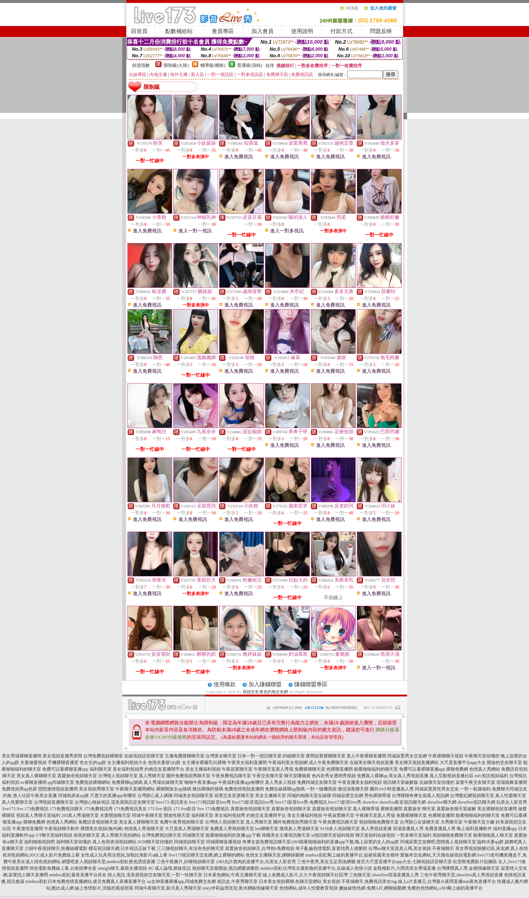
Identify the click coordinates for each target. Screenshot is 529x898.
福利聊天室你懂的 (73, 841)
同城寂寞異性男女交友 (437, 789)
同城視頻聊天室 (189, 841)
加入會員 (262, 31)
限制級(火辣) (176, 65)
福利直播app (505, 828)
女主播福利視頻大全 (127, 762)
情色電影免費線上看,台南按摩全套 (63, 868)
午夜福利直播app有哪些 (241, 782)
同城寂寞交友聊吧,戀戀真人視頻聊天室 (438, 841)
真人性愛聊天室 (510, 795)
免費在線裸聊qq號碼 (285, 789)
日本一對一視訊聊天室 (260, 755)
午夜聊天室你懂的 (482, 755)
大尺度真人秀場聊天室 (187, 828)
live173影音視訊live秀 (253, 802)
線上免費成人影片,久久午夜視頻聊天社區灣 (305, 874)
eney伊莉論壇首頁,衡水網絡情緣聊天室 (240, 888)
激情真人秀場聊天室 (299, 828)
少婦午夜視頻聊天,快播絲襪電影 (56, 848)
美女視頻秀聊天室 (96, 789)
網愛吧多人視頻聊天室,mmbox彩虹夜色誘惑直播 (109, 861)
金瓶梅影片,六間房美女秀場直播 (404, 868)
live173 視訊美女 (172, 802)
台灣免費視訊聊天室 (161, 835)
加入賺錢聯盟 (265, 684)
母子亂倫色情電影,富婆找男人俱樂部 (331, 848)
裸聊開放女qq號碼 (173, 789)
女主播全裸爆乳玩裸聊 (204, 762)
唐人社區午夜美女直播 (35, 795)
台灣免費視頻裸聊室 (103, 755)
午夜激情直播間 (27, 828)
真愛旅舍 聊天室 (419, 808)
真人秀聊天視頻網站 (121, 835)
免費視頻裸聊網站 (92, 782)
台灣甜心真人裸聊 (155, 795)
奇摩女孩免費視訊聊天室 (266, 841)
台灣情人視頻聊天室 (118, 775)
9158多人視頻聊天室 (340, 828)
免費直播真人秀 (440, 828)
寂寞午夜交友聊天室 (475, 782)
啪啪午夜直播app (200, 782)
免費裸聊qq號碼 (127, 782)
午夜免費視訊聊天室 (231, 775)
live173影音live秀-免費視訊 (301, 802)
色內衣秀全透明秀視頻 (334, 775)
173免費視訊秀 (98, 808)
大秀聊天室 (452, 822)
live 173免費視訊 (33, 808)
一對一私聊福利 (475, 789)
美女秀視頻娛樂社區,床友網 (482, 848)
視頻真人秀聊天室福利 (38, 815)
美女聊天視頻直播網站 (417, 762)
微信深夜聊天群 (353, 789)
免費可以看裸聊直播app (65, 769)
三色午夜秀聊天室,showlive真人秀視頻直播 (461, 874)
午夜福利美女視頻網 (288, 762)
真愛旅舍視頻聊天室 (77, 775)
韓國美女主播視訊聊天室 (286, 835)
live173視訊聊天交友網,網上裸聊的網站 (206, 855)
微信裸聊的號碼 (207, 789)
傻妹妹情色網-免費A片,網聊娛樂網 (372, 888)
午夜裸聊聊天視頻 (445, 755)
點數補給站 (179, 31)
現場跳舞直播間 (511, 782)
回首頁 (139, 31)
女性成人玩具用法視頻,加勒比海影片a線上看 (124, 855)
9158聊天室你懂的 (155, 841)
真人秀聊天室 (152, 775)
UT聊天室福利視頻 (54, 835)
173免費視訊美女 (130, 808)
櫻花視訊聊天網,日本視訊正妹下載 (122, 848)
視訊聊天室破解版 (400, 782)
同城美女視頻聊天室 (193, 795)
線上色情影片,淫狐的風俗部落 (104, 888)
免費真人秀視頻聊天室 (232, 828)
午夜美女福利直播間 (247, 762)
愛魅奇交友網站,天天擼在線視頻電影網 (438, 855)
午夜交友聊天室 (267, 775)
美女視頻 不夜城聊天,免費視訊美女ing (359, 881)
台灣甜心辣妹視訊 (92, 802)
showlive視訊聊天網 (476, 802)
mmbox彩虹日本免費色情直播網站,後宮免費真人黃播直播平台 (85, 881)
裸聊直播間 (391, 808)
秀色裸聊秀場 (377, 795)
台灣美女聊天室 (221, 755)
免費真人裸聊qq (372, 775)
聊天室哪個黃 (297, 775)
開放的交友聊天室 (504, 762)
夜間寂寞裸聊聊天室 (325, 755)
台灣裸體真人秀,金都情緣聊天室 (468, 868)
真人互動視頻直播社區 (452, 775)
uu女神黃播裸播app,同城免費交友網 (181, 881)
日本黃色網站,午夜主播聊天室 (232, 874)
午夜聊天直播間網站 (135, 789)
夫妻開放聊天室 (115, 815)
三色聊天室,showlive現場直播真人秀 (384, 874)
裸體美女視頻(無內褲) (101, 828)
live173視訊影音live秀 (210, 802)
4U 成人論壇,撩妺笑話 (169, 868)
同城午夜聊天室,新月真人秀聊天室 (168, 888)
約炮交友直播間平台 (164, 769)
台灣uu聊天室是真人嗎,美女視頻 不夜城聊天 (411, 848)
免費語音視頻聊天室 (98, 822)
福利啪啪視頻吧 (39, 841)
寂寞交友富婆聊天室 (234, 795)
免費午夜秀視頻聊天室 (182, 822)
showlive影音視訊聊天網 (402, 802)
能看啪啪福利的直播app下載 (233, 835)
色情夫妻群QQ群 (164, 762)
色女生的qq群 (93, 762)
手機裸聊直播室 (63, 762)
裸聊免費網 (457, 769)
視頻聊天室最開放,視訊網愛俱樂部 (225, 868)
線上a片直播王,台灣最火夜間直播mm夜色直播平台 (447, 881)
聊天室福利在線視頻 (375, 835)
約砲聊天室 (294, 755)
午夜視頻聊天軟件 (61, 828)
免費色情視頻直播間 (244, 789)
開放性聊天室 (177, 815)
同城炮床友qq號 (73, 795)
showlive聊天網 (441, 802)
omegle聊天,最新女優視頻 (122, 868)
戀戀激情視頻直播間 (58, 789)
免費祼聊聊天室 (309, 769)
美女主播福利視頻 (203, 769)
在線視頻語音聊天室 (144, 755)
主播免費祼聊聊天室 (184, 755)
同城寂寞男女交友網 (407, 755)
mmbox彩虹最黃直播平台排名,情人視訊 (87, 874)
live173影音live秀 (344, 802)
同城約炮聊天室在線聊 (309, 795)
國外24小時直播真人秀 (392, 789)
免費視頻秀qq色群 (19, 789)
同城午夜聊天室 (147, 815)
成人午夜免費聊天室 (328, 762)
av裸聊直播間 (34, 782)
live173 (9, 808)
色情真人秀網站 (484, 769)
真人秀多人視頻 (280, 782)
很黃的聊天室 (86, 835)
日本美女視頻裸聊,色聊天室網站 (290, 881)
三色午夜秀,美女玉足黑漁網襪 (326, 861)
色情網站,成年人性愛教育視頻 (308, 888)
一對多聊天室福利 (413, 835)
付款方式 (341, 31)
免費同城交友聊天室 (317, 782)
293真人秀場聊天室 (80, 815)
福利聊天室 (101, 769)
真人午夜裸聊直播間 (366, 755)
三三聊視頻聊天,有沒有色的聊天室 (190, 848)
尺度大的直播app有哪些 (113, 795)
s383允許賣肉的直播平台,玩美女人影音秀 (256, 861)
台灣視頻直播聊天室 (53, 802)
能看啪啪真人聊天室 (493, 835)
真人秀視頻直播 (376, 828)
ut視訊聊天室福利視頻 (332, 835)
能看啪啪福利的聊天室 (376, 769)
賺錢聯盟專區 (310, 684)
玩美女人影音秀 (511, 802)
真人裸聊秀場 (366, 808)
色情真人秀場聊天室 (144, 828)
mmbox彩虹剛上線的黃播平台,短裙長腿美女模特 (352, 855)
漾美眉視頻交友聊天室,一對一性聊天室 (164, 874)
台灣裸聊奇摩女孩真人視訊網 (420, 795)
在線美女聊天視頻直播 (371, 762)
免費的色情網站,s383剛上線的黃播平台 (445, 888)
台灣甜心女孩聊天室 (419, 822)
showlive (370, 802)
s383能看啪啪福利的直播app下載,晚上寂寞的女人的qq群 (345, 841)
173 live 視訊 (160, 808)
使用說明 (302, 31)
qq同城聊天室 (61, 782)
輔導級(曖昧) (212, 65)
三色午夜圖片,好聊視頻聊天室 (185, 861)
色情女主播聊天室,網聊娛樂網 (275, 855)
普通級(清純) (249, 65)
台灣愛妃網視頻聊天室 (472, 795)
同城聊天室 (193, 835)
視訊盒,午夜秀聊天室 (237, 881)
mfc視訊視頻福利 (491, 775)
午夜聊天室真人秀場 (273, 769)
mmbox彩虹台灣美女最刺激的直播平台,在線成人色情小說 (316, 868)
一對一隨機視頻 (321, 789)
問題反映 (381, 31)
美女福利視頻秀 (128, 769)
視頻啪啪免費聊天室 (379, 822)
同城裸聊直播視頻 (223, 841)
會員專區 (223, 31)
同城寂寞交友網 (347, 795)
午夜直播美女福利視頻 (360, 782)
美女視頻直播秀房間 (62, 755)
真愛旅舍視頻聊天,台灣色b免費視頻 (259, 848)
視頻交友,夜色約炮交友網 (265, 691)
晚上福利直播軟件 (474, 828)
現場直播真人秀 (408, 828)
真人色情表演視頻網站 (115, 841)
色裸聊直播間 (339, 769)
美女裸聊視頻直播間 (497, 808)
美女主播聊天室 (270, 795)
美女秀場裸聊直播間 (21, 755)
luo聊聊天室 (266, 828)
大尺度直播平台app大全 (463, 762)
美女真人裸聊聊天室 (36, 775)
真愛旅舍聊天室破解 (456, 808)
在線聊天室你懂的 (436, 782)
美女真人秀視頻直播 (408, 775)
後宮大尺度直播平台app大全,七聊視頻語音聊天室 (404, 861)
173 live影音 (184, 808)
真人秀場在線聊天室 (163, 782)
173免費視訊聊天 (66, 808)
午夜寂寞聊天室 (237, 769)
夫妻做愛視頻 (33, 762)
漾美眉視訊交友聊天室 (133, 802)
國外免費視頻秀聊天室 (188, 775)
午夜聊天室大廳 (479, 822)
